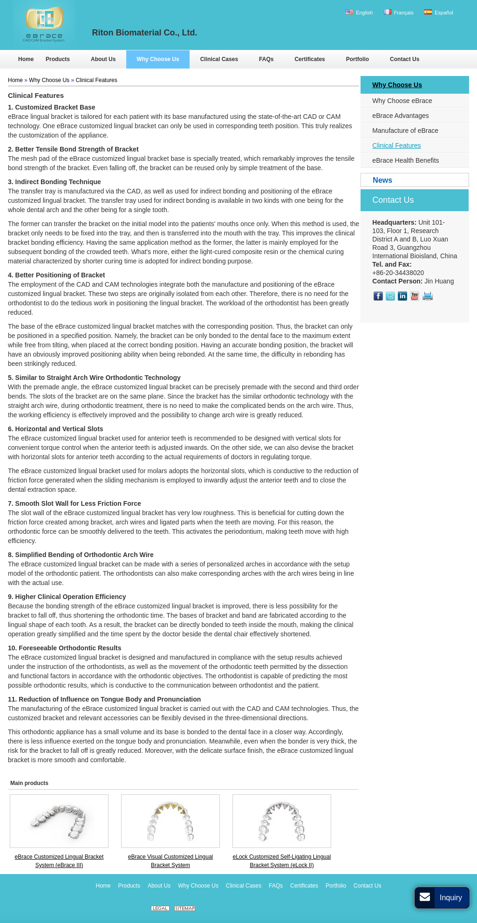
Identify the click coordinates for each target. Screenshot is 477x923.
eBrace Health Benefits (405, 160)
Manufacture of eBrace (405, 130)
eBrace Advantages (400, 115)
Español (438, 12)
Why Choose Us (49, 80)
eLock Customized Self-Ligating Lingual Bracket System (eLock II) (282, 861)
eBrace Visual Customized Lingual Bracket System (170, 861)
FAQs (276, 885)
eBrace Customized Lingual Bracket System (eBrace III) (59, 861)
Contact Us (393, 200)
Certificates (304, 885)
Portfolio (336, 885)
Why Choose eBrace (402, 100)
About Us (159, 885)
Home (15, 80)
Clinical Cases (243, 885)
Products (129, 885)
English (359, 12)
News (382, 180)
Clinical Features (96, 80)
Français (399, 12)
